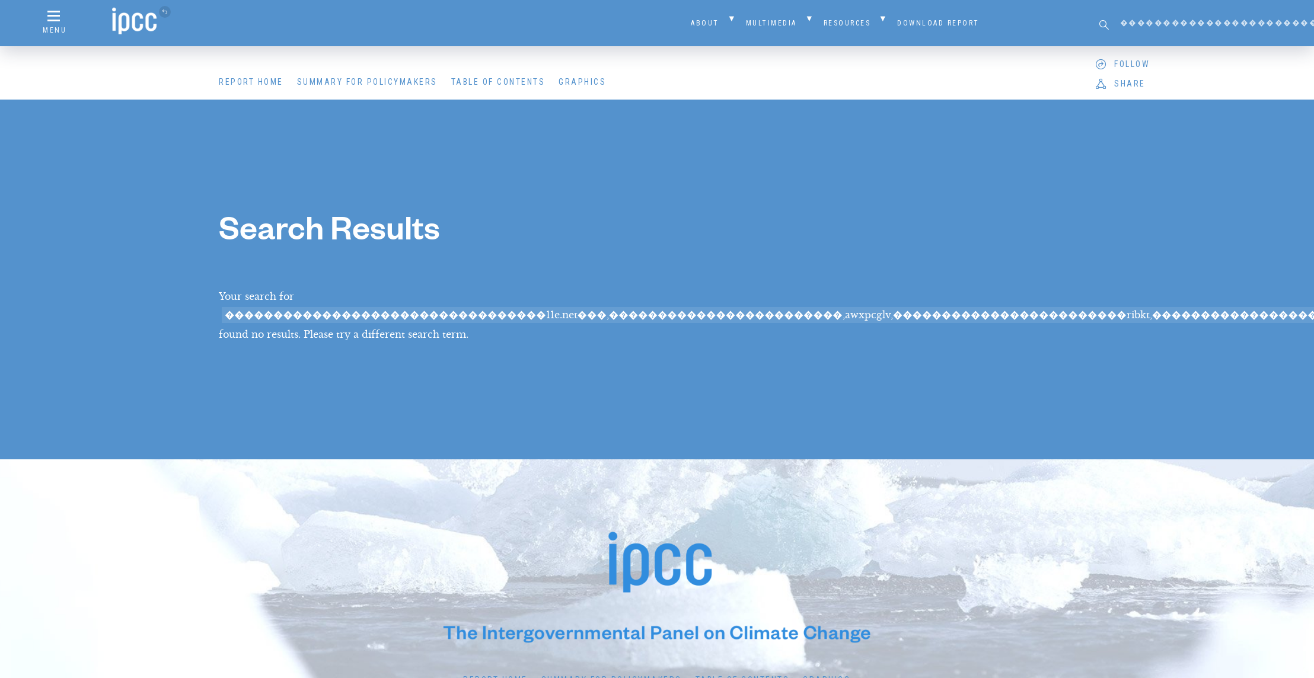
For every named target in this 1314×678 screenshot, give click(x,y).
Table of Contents (498, 82)
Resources (847, 23)
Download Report (938, 23)
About (705, 23)
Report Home (251, 82)
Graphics (582, 82)
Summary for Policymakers (367, 82)
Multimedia (771, 23)
